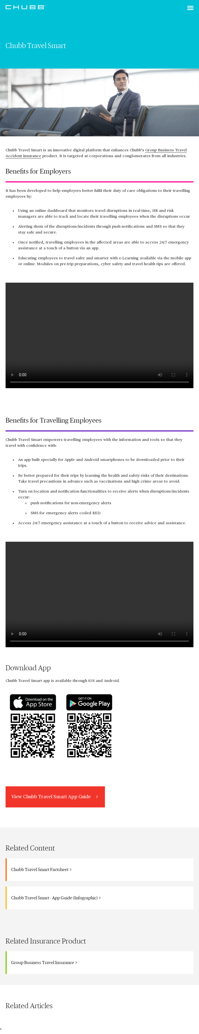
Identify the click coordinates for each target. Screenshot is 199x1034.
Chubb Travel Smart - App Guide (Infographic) (56, 897)
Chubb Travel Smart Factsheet (41, 869)
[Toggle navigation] (190, 8)
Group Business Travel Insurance (44, 962)
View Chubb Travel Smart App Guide (55, 796)
